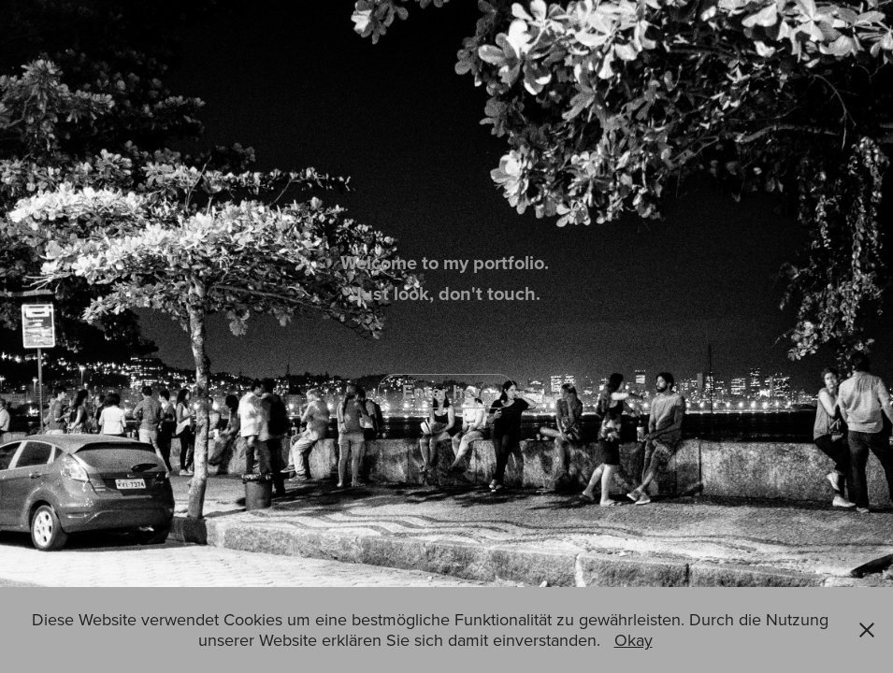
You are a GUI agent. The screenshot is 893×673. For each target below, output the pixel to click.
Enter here (446, 391)
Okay (633, 640)
